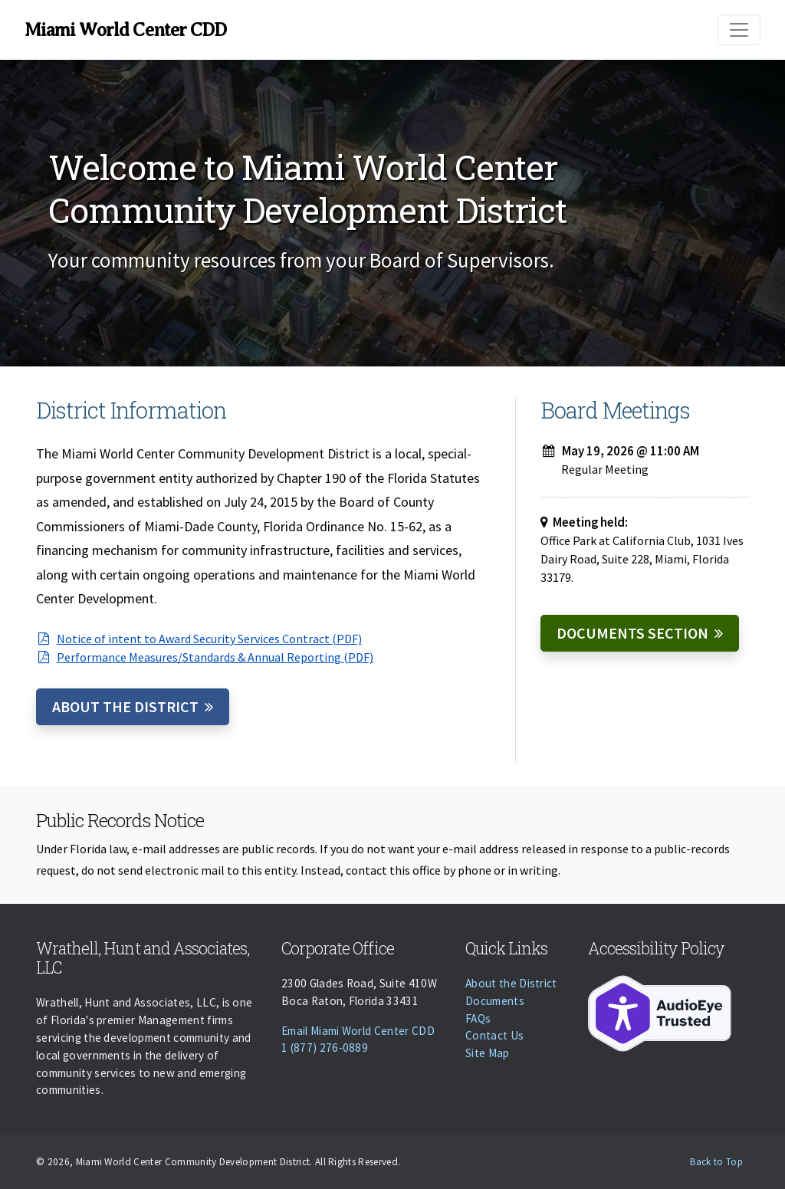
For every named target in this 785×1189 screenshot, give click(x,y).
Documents (494, 1001)
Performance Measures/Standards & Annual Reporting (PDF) (204, 657)
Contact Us (494, 1035)
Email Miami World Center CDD (358, 1030)
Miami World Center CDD (125, 30)
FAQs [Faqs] (478, 1018)
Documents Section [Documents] (632, 632)
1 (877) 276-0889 (324, 1047)
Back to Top (716, 1161)
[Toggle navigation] (739, 30)
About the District (125, 706)
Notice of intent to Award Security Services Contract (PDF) (199, 638)
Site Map (487, 1053)
